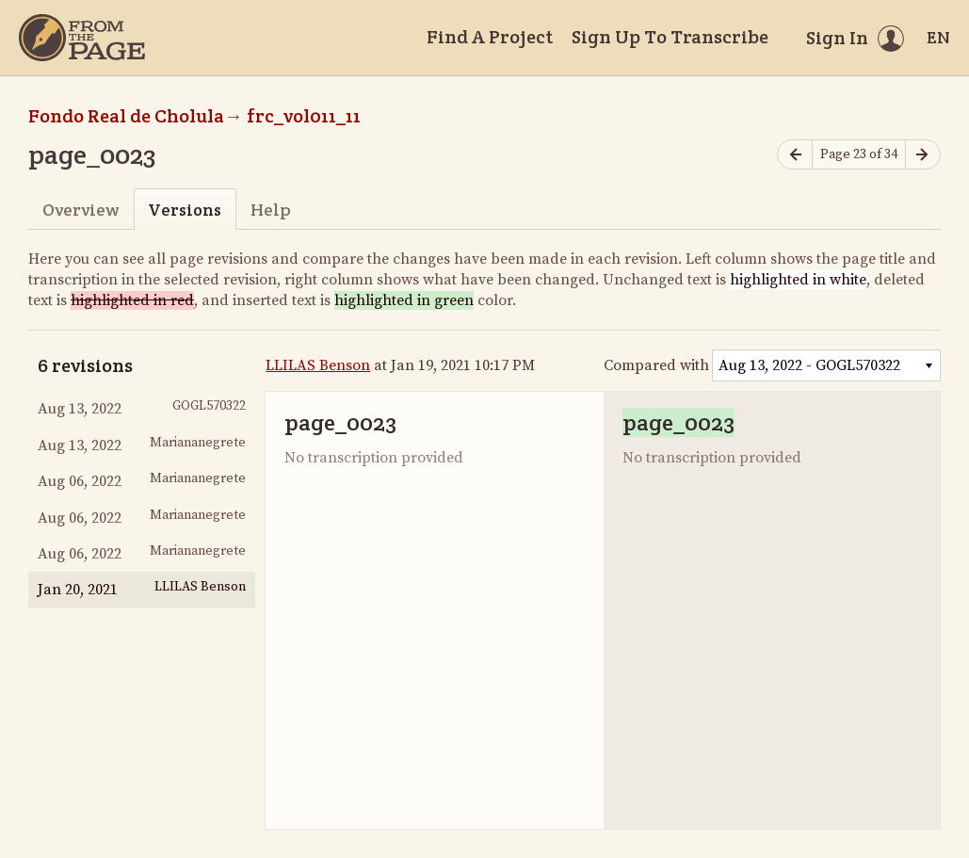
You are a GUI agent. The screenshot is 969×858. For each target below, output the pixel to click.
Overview (80, 209)
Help (270, 209)
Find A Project (490, 36)
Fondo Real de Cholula (126, 116)
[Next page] (923, 154)
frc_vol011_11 (304, 116)
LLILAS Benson (318, 365)
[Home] (82, 37)
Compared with (656, 365)
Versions (184, 209)
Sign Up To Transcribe (670, 36)
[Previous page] (795, 154)
